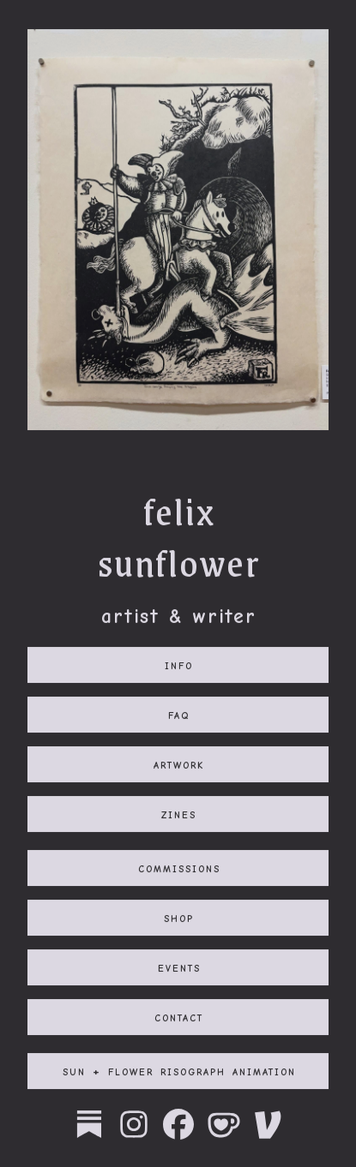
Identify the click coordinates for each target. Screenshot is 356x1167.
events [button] (179, 969)
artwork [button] (179, 766)
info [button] (179, 666)
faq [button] (179, 716)
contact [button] (178, 1018)
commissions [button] (179, 869)
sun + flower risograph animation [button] (179, 1072)
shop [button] (179, 919)
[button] (89, 1126)
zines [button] (178, 815)
